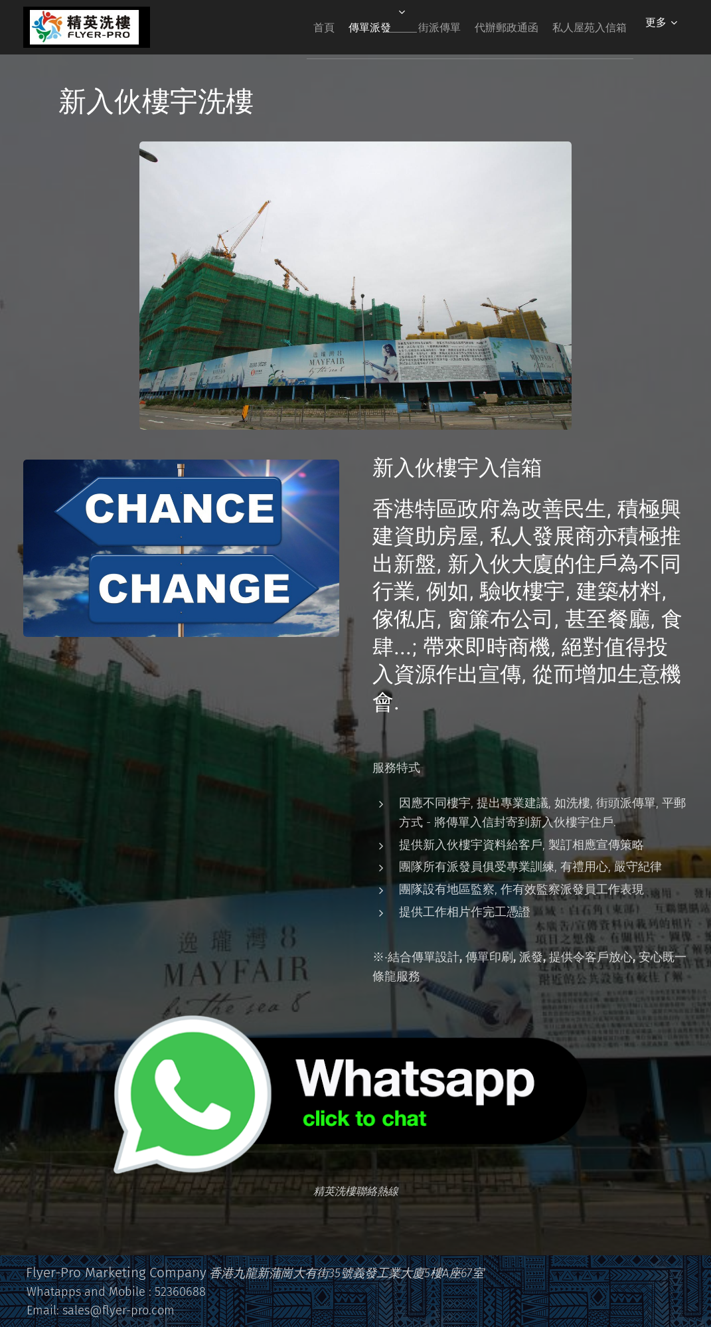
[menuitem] (282, 27)
